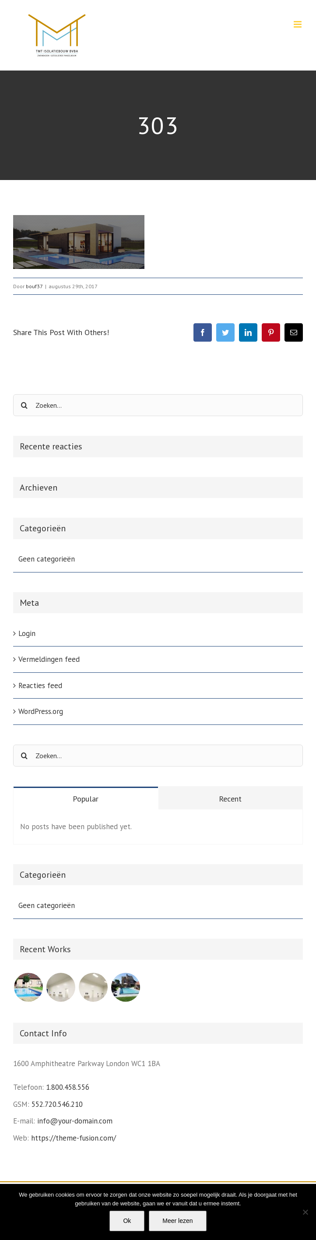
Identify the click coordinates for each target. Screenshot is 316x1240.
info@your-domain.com (74, 1121)
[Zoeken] (24, 405)
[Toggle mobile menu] (298, 24)
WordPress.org (40, 711)
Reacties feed (40, 685)
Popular (85, 799)
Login (26, 633)
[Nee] (305, 1212)
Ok (127, 1220)
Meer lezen (177, 1220)
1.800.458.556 (67, 1087)
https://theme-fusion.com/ (73, 1138)
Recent (230, 799)
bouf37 (34, 286)
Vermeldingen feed (49, 659)
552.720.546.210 (57, 1104)
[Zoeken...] (158, 405)
